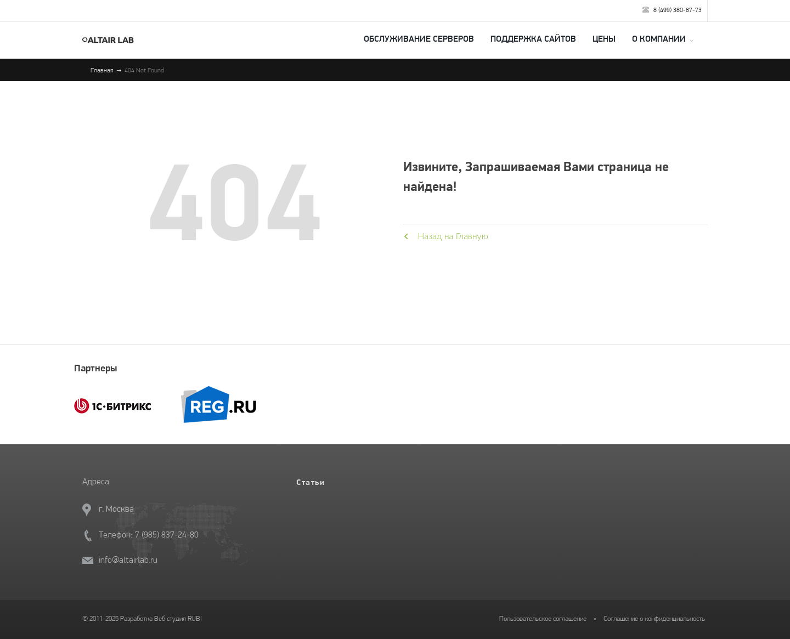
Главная (102, 70)
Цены (604, 39)
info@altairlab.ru (128, 560)
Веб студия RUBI (178, 619)
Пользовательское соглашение (542, 619)
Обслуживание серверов (419, 39)
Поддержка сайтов (533, 39)
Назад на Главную (445, 235)
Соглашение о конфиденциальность (654, 619)
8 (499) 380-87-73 (672, 10)
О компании (659, 39)
